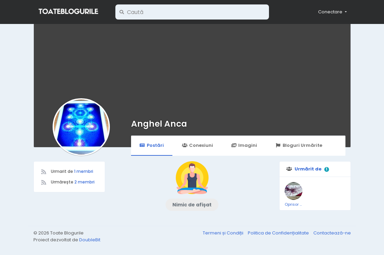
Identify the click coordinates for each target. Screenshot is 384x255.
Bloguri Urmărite (298, 145)
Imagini (244, 145)
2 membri (84, 182)
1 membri (83, 171)
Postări (152, 145)
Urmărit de (308, 169)
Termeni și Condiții (223, 233)
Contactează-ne (332, 233)
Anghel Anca (159, 124)
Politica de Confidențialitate (279, 233)
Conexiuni (197, 145)
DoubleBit (89, 240)
